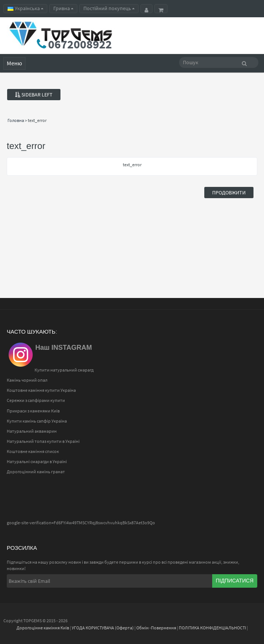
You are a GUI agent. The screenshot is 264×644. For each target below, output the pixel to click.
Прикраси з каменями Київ (33, 411)
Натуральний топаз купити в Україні (43, 441)
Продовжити (229, 192)
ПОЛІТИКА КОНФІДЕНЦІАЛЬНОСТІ (212, 627)
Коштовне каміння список (33, 451)
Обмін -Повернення (156, 627)
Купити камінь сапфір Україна (37, 421)
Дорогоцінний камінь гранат (36, 471)
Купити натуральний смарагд (64, 370)
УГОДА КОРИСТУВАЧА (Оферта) (103, 627)
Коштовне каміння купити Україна (41, 390)
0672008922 (80, 44)
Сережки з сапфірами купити (36, 400)
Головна (16, 120)
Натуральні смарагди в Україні (37, 461)
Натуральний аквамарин (32, 431)
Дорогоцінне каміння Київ (43, 627)
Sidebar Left (34, 94)
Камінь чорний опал (27, 380)
